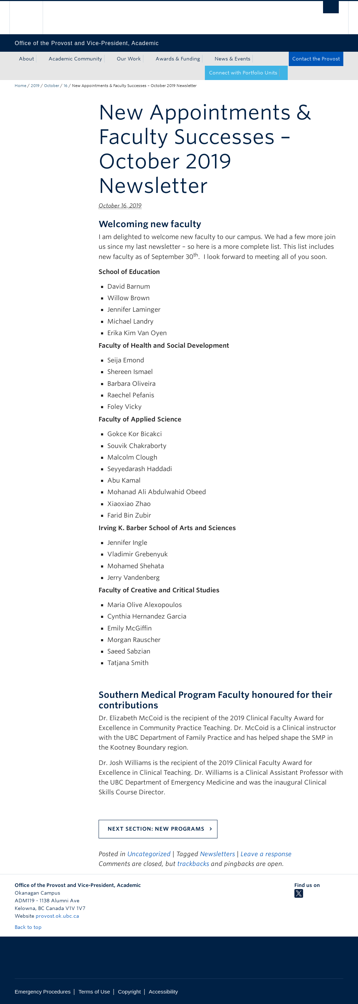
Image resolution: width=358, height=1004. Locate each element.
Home (20, 85)
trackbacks (193, 863)
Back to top (31, 927)
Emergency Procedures (43, 992)
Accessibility (163, 992)
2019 (35, 85)
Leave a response (266, 854)
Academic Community (75, 59)
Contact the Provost (316, 59)
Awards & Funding (178, 59)
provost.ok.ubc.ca (57, 916)
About (26, 59)
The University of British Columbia (31, 17)
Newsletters (217, 854)
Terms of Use (94, 992)
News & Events (232, 59)
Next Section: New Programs (156, 829)
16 (65, 85)
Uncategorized (149, 854)
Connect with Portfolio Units (243, 72)
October (51, 85)
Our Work (129, 59)
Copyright (129, 992)
